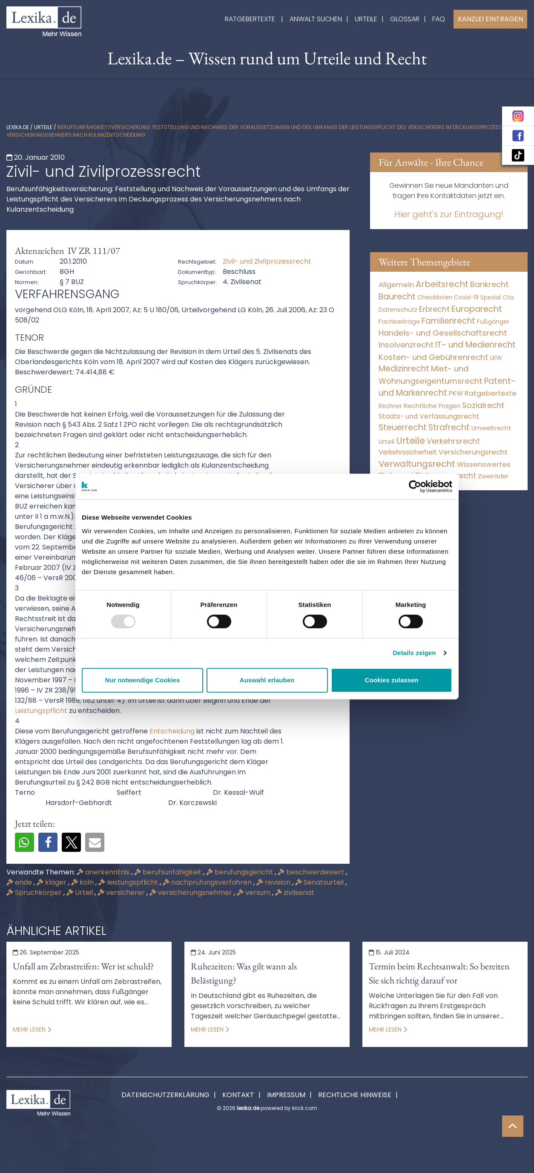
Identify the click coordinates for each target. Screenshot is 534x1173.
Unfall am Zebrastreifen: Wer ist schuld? (83, 966)
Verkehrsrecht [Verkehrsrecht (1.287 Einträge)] (453, 441)
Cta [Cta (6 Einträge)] (508, 297)
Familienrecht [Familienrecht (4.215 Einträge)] (448, 321)
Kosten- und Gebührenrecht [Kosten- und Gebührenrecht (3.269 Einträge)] (433, 357)
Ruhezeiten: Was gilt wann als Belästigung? (244, 973)
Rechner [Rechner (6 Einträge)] (390, 406)
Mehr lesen (32, 1029)
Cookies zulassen (392, 680)
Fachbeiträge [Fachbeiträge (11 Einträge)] (399, 321)
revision (274, 882)
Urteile (366, 19)
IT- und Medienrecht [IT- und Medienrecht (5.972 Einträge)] (475, 345)
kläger (52, 882)
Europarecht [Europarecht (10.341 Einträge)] (476, 309)
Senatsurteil (320, 882)
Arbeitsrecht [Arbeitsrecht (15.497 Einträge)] (442, 284)
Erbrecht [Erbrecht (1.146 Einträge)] (434, 309)
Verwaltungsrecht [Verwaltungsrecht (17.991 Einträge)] (417, 464)
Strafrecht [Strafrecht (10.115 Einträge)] (449, 427)
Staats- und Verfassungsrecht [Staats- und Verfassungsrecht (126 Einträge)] (429, 416)
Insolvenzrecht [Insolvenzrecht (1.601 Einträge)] (406, 344)
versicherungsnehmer (191, 892)
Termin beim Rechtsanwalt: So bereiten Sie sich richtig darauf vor (439, 973)
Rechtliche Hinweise (354, 1095)
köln (83, 882)
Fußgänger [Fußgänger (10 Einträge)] (493, 321)
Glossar (404, 19)
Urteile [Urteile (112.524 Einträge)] (410, 440)
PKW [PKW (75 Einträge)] (456, 393)
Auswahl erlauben (267, 680)
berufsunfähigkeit (168, 872)
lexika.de (17, 127)
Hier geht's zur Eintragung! (448, 214)
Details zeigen (414, 652)
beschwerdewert (312, 872)
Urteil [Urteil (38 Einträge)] (386, 441)
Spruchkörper (34, 892)
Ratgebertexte (250, 19)
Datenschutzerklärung (165, 1095)
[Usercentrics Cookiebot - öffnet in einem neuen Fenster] (415, 486)
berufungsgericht (240, 872)
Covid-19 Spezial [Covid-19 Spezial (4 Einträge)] (477, 297)
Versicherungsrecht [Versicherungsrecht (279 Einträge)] (473, 452)
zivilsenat (294, 892)
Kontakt (238, 1095)
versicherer (122, 892)
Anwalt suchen (316, 19)
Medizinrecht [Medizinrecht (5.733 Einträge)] (404, 368)
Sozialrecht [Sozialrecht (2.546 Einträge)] (483, 405)
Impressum (286, 1095)
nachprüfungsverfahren (208, 882)
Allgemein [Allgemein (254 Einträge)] (396, 285)
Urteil (80, 892)
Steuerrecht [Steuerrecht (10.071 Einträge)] (403, 427)
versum (254, 892)
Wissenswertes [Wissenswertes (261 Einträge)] (484, 464)
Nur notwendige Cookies (142, 680)
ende (20, 882)
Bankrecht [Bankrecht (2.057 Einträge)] (489, 284)
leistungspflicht (129, 882)
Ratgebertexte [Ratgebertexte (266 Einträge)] (491, 393)
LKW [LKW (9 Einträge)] (496, 358)
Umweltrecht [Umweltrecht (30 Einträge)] (491, 427)
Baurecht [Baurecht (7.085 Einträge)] (397, 296)
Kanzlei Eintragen (490, 19)
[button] (24, 842)
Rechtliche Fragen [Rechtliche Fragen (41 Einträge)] (432, 405)
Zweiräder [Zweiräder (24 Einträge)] (493, 476)
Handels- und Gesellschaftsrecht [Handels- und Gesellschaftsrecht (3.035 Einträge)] (443, 333)
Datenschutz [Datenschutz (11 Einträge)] (398, 309)
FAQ (438, 19)
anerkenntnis (104, 872)
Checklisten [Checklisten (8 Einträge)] (434, 297)
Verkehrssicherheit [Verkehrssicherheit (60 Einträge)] (408, 452)
